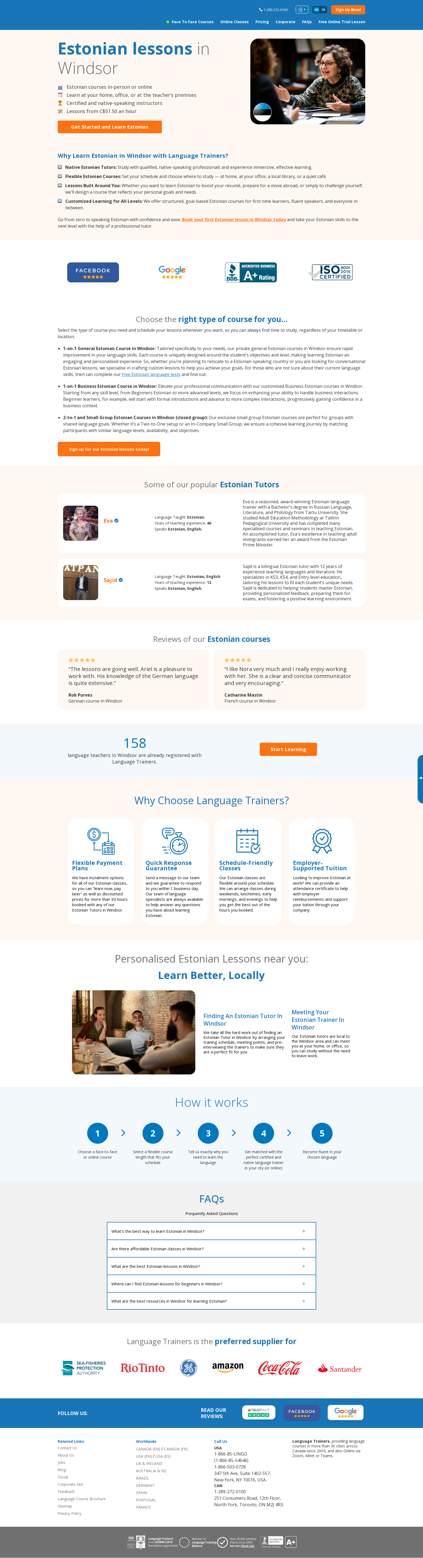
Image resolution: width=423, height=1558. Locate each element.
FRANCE (143, 1507)
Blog (62, 1470)
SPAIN (141, 1492)
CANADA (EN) (148, 1449)
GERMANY (145, 1485)
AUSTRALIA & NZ (151, 1471)
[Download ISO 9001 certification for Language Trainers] (152, 1542)
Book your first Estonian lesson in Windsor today (234, 220)
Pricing (262, 21)
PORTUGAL (146, 1500)
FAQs (307, 21)
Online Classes (234, 21)
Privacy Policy (69, 1513)
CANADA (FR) (176, 1449)
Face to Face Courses (193, 21)
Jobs (61, 1462)
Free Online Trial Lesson (342, 21)
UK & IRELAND (149, 1463)
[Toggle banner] (420, 779)
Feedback (66, 1491)
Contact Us (67, 1448)
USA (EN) (144, 1456)
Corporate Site (70, 1484)
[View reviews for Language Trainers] (278, 1542)
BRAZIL (142, 1478)
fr (323, 10)
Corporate (285, 21)
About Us (66, 1455)
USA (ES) (163, 1456)
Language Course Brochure (82, 1499)
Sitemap (65, 1506)
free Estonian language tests (151, 375)
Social (63, 1477)
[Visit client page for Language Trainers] (238, 1542)
